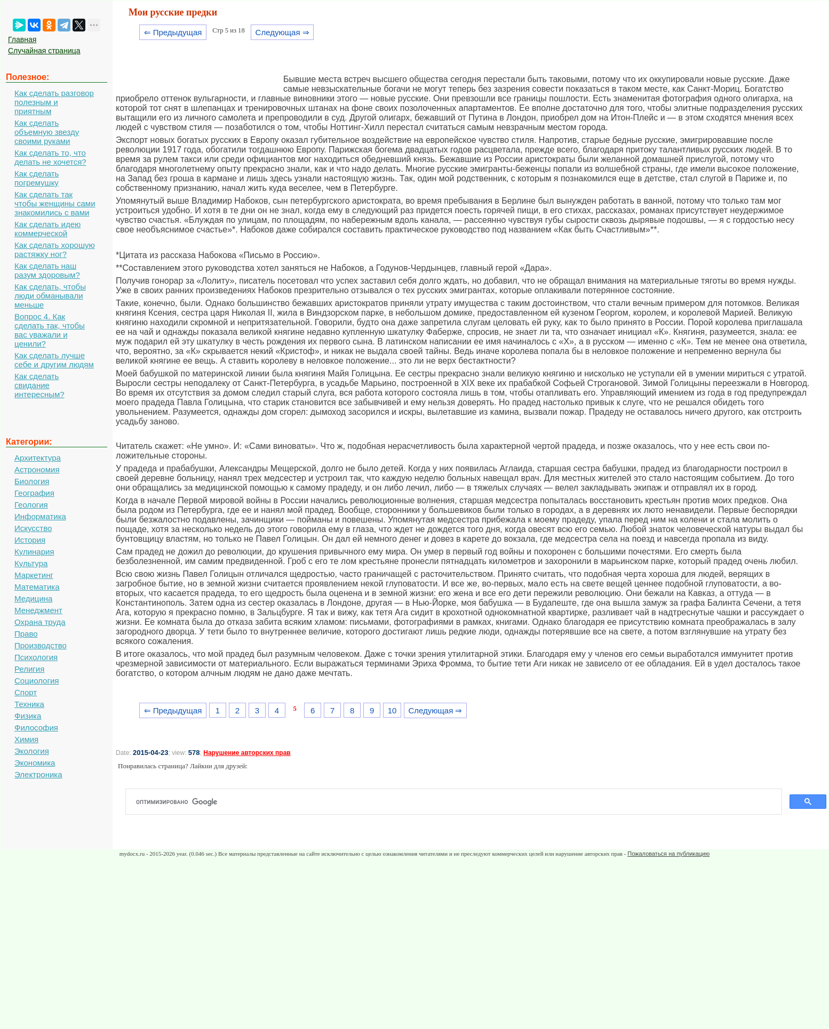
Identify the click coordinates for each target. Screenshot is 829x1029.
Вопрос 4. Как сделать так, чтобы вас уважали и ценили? (49, 330)
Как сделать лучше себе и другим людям (54, 360)
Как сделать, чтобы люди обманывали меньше (50, 295)
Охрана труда (40, 621)
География (34, 492)
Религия (29, 668)
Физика (27, 715)
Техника (29, 704)
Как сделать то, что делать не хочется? (50, 157)
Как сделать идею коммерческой (47, 229)
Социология (36, 680)
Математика (37, 586)
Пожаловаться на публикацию (668, 853)
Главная (22, 39)
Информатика (40, 516)
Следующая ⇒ (282, 32)
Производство (40, 645)
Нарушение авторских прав (246, 753)
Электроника (38, 774)
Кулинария (34, 551)
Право (26, 633)
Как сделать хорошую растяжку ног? (54, 249)
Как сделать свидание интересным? (39, 385)
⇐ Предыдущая (173, 32)
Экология (31, 750)
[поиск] (458, 802)
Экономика (34, 762)
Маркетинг (33, 575)
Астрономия (37, 469)
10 (392, 710)
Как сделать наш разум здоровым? (47, 270)
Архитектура (37, 457)
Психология (36, 657)
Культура (30, 563)
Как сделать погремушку (36, 178)
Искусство (33, 528)
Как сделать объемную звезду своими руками (46, 132)
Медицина (33, 598)
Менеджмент (38, 610)
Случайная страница (44, 50)
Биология (31, 481)
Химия (26, 739)
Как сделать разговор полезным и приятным (54, 102)
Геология (31, 504)
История (29, 539)
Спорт (25, 692)
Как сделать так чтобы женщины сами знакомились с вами (54, 203)
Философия (36, 727)
